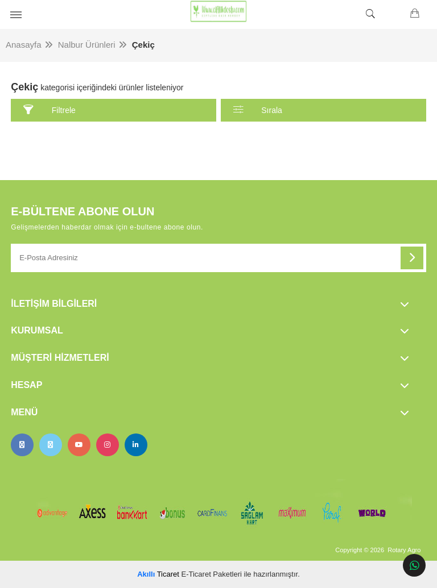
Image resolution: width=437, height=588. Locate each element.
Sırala (257, 110)
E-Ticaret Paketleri (212, 574)
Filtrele (49, 110)
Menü (24, 412)
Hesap (26, 385)
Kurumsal (37, 330)
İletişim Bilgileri (54, 303)
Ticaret (158, 574)
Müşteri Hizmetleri (60, 357)
